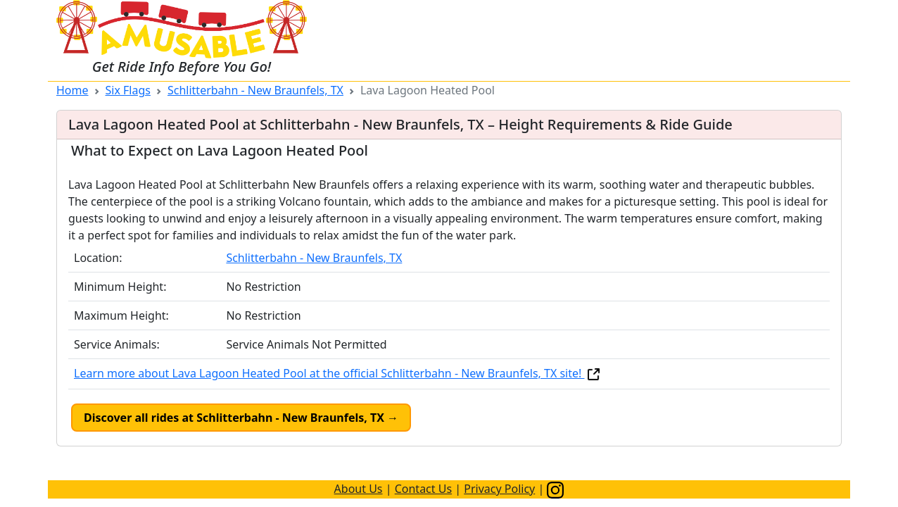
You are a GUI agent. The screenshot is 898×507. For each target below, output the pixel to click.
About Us (358, 488)
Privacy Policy (499, 488)
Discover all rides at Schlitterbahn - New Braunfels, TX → (241, 417)
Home (72, 90)
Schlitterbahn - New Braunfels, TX (255, 90)
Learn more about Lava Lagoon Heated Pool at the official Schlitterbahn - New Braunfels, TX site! (338, 373)
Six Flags (128, 90)
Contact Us (423, 488)
